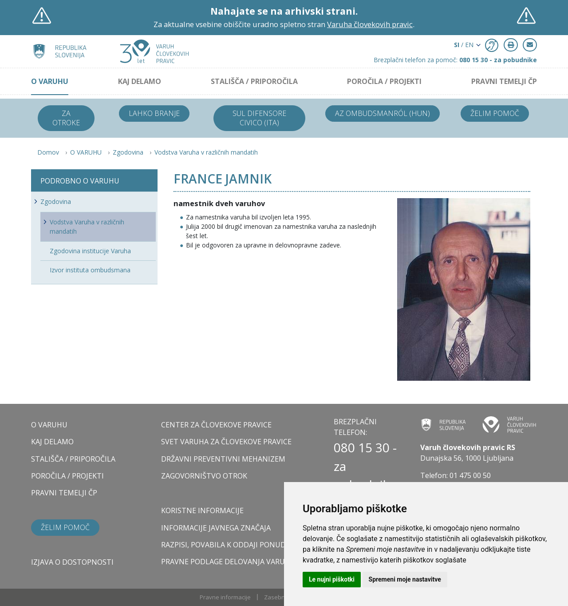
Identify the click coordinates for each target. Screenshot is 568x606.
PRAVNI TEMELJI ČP (504, 81)
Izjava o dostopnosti (72, 562)
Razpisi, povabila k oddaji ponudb (226, 545)
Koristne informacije (202, 510)
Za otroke (66, 118)
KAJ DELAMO (139, 81)
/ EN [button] (463, 44)
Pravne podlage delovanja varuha (228, 561)
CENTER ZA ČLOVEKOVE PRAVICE (216, 425)
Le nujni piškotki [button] (332, 579)
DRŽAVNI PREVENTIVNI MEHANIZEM (223, 459)
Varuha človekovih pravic (370, 24)
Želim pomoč (494, 113)
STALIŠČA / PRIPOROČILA (254, 81)
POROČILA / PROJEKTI (384, 81)
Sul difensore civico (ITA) (259, 118)
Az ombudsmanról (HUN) (382, 113)
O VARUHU (49, 81)
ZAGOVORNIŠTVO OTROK (204, 476)
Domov (48, 152)
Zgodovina (128, 152)
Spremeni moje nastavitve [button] (405, 579)
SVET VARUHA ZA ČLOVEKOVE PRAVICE (226, 442)
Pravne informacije (225, 597)
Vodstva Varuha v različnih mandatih (206, 152)
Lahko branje (154, 113)
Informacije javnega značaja (216, 528)
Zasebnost (278, 597)
